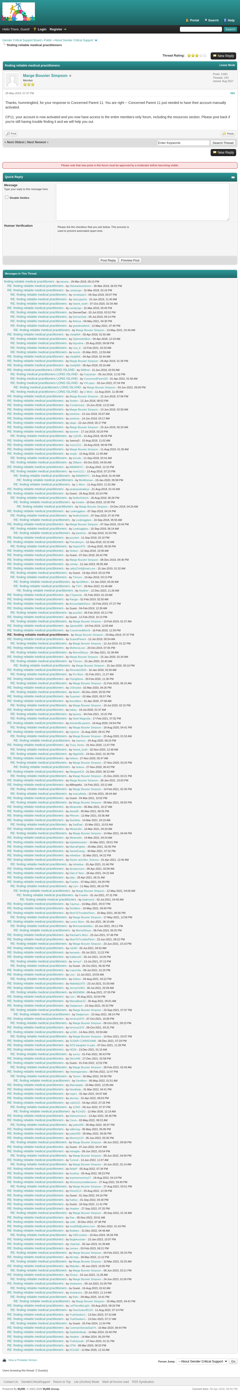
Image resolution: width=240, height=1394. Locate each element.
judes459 (78, 1124)
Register (56, 29)
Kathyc (74, 1199)
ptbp (72, 877)
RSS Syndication (143, 1382)
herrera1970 (77, 1018)
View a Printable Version (22, 1360)
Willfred (84, 369)
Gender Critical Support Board (21, 40)
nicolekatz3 (79, 294)
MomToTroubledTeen (82, 912)
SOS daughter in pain (82, 1045)
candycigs (75, 290)
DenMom (75, 908)
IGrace (74, 1274)
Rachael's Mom (79, 935)
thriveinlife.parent (80, 723)
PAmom (74, 815)
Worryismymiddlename (83, 1182)
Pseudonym (77, 542)
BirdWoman (86, 480)
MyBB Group (51, 1388)
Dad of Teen (77, 873)
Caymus (74, 903)
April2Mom (82, 581)
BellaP (73, 1168)
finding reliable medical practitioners (29, 281)
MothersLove (77, 647)
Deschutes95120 (83, 1310)
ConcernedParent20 (95, 378)
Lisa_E (77, 347)
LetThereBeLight (79, 1305)
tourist (76, 352)
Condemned (77, 405)
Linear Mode (227, 65)
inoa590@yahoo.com (82, 1226)
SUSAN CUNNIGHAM (83, 1040)
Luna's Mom (77, 921)
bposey (77, 714)
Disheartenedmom (80, 285)
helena (74, 758)
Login (42, 29)
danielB (74, 811)
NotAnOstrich (80, 497)
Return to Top (62, 1382)
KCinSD (80, 1111)
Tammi (76, 1076)
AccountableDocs (79, 603)
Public (48, 40)
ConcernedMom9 (80, 630)
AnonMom (75, 701)
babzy (73, 709)
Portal (194, 20)
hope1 (73, 1093)
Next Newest (36, 142)
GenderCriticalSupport (35, 1382)
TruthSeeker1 (78, 1314)
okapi (73, 422)
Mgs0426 (78, 753)
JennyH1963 (77, 987)
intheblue (75, 855)
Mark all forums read (115, 1382)
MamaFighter (77, 846)
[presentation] (94, 243)
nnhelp (74, 564)
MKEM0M (78, 992)
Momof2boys (80, 652)
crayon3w (75, 970)
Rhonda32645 (78, 669)
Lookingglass (77, 511)
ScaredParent (78, 639)
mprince (74, 731)
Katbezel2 (75, 956)
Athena (76, 321)
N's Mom (78, 674)
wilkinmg (75, 1129)
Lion (75, 886)
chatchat (75, 1244)
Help (231, 20)
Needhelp (75, 1089)
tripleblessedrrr (78, 842)
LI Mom (88, 391)
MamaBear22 (78, 1001)
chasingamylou (78, 1071)
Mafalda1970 (77, 983)
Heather (83, 590)
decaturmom (77, 868)
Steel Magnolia (81, 718)
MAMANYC (76, 467)
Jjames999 (76, 625)
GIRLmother (80, 1235)
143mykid (75, 687)
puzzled (74, 537)
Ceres (73, 1120)
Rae (72, 1217)
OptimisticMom (81, 338)
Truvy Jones (77, 744)
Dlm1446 (75, 1058)
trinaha (80, 502)
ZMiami (77, 462)
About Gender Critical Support (73, 40)
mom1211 (75, 444)
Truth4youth (77, 1341)
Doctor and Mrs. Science (84, 859)
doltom (77, 978)
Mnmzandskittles (83, 926)
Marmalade (76, 1085)
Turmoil (74, 1160)
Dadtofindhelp (78, 1332)
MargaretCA (77, 771)
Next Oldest (15, 142)
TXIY (79, 586)
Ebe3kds (75, 820)
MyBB (21, 1388)
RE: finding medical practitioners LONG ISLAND (40, 370)
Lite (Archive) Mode (86, 1382)
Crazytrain (90, 374)
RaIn (75, 1296)
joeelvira (75, 413)
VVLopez (89, 383)
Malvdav (75, 1266)
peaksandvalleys (79, 489)
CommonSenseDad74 (83, 1327)
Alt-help (73, 1257)
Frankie (74, 881)
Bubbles (74, 1230)
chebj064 (75, 334)
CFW (73, 1345)
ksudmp (74, 1173)
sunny (76, 1054)
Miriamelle (76, 806)
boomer (74, 431)
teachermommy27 (80, 1177)
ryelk (72, 1221)
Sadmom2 (88, 899)
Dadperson (76, 1005)
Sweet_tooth (80, 303)
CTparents (76, 594)
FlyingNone (76, 678)
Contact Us (11, 1382)
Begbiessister (78, 1239)
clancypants (80, 299)
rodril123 (75, 1102)
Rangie (74, 599)
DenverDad (79, 316)
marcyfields (79, 793)
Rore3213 (75, 1190)
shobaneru (76, 1283)
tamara (64, 281)
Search (213, 20)
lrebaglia (75, 1151)
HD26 (73, 1049)
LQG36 (77, 435)
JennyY (77, 961)
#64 (232, 93)
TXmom (77, 577)
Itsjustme (78, 343)
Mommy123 (76, 1137)
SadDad (77, 824)
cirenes (74, 1248)
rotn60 (73, 948)
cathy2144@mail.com (82, 568)
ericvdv (77, 458)
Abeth (76, 692)
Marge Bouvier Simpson (45, 76)
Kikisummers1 (78, 1115)
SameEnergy (77, 851)
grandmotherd (81, 325)
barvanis (75, 952)
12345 (76, 1107)
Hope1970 (79, 546)
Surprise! (75, 696)
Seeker (74, 400)
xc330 (73, 1032)
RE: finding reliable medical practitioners (35, 286)
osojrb (73, 453)
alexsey (74, 1098)
